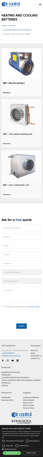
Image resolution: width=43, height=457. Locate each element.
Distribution (6, 375)
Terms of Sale (28, 405)
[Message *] (21, 294)
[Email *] (21, 246)
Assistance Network (31, 397)
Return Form (28, 403)
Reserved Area (7, 400)
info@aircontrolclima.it (11, 356)
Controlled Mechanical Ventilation (15, 377)
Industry (5, 385)
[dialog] (21, 441)
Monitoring (6, 383)
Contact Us (35, 358)
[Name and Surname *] (21, 228)
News (33, 353)
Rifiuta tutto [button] (31, 453)
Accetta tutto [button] (12, 453)
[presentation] (17, 318)
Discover (6, 92)
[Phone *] (21, 254)
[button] (21, 449)
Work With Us (36, 356)
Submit (21, 326)
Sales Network (28, 400)
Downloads (6, 397)
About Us (34, 350)
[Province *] (21, 263)
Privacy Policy (34, 306)
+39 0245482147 (8, 353)
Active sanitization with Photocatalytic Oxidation (21, 380)
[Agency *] (21, 237)
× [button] (40, 427)
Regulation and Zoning (11, 372)
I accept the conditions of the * (21, 306)
